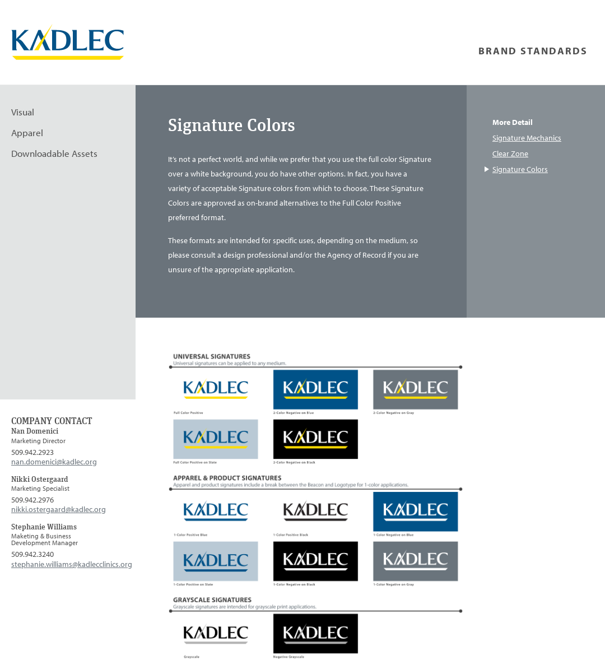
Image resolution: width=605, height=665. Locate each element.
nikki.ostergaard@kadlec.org (58, 509)
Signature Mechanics (526, 138)
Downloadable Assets (54, 153)
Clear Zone (510, 153)
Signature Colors (520, 169)
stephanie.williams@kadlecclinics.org (71, 564)
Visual (22, 112)
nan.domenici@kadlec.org (54, 461)
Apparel (27, 132)
